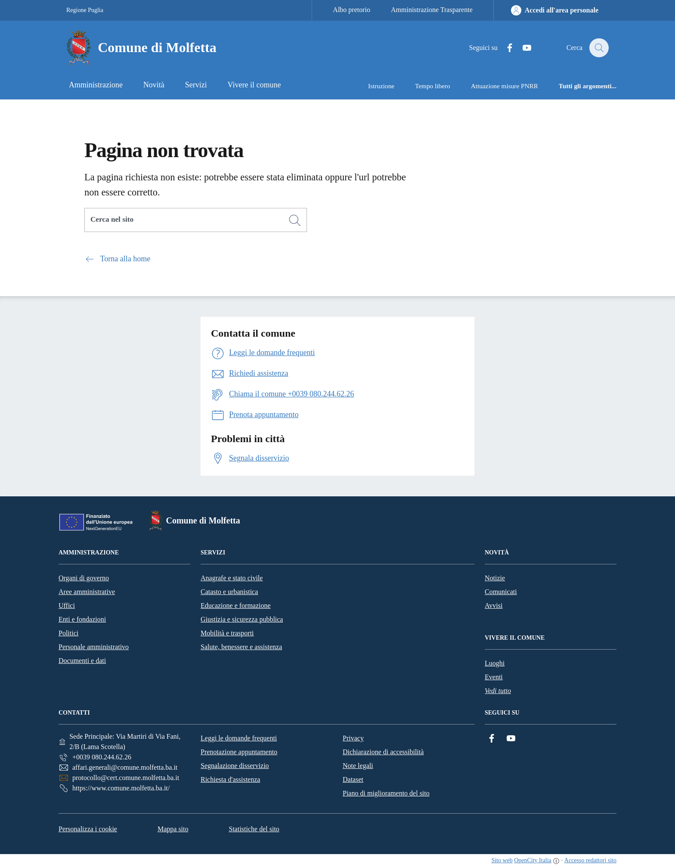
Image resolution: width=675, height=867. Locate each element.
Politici (68, 633)
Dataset (353, 779)
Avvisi (493, 605)
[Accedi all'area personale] (555, 10)
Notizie (495, 578)
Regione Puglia (84, 10)
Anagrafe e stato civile (232, 578)
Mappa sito (173, 829)
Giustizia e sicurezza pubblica (242, 619)
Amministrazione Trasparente (432, 9)
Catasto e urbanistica (229, 591)
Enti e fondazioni (82, 619)
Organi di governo (84, 578)
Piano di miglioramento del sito (386, 793)
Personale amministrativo (94, 646)
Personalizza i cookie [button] (88, 829)
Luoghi (495, 663)
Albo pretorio (351, 9)
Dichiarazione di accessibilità (383, 752)
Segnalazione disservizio (235, 765)
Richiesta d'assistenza (230, 779)
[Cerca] (295, 220)
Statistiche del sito (254, 829)
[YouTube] (522, 48)
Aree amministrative (87, 591)
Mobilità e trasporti (227, 633)
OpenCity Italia (532, 860)
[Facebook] (505, 48)
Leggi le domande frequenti (239, 738)
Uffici (67, 605)
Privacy (353, 738)
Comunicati (501, 591)
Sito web (501, 860)
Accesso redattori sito (590, 860)
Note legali (358, 765)
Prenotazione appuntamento (239, 752)
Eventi (494, 677)
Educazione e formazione (236, 605)
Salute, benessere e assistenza (241, 646)
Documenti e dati (82, 660)
